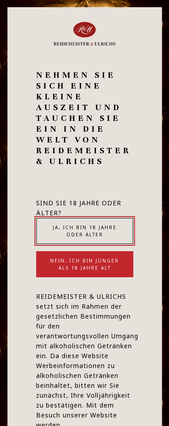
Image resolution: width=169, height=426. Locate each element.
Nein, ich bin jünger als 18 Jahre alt (84, 264)
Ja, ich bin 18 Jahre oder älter (85, 231)
